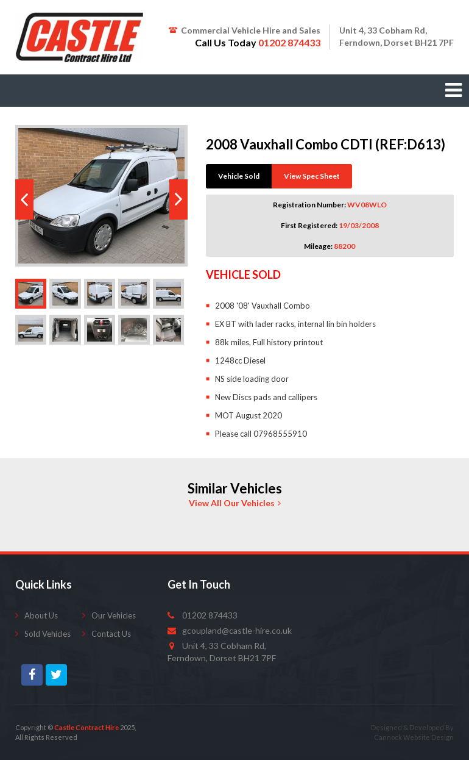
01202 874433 (210, 615)
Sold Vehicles (47, 634)
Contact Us (111, 634)
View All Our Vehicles (235, 503)
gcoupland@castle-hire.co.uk (237, 630)
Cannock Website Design (414, 737)
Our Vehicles (113, 615)
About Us (41, 615)
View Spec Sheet (312, 176)
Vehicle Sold (238, 176)
